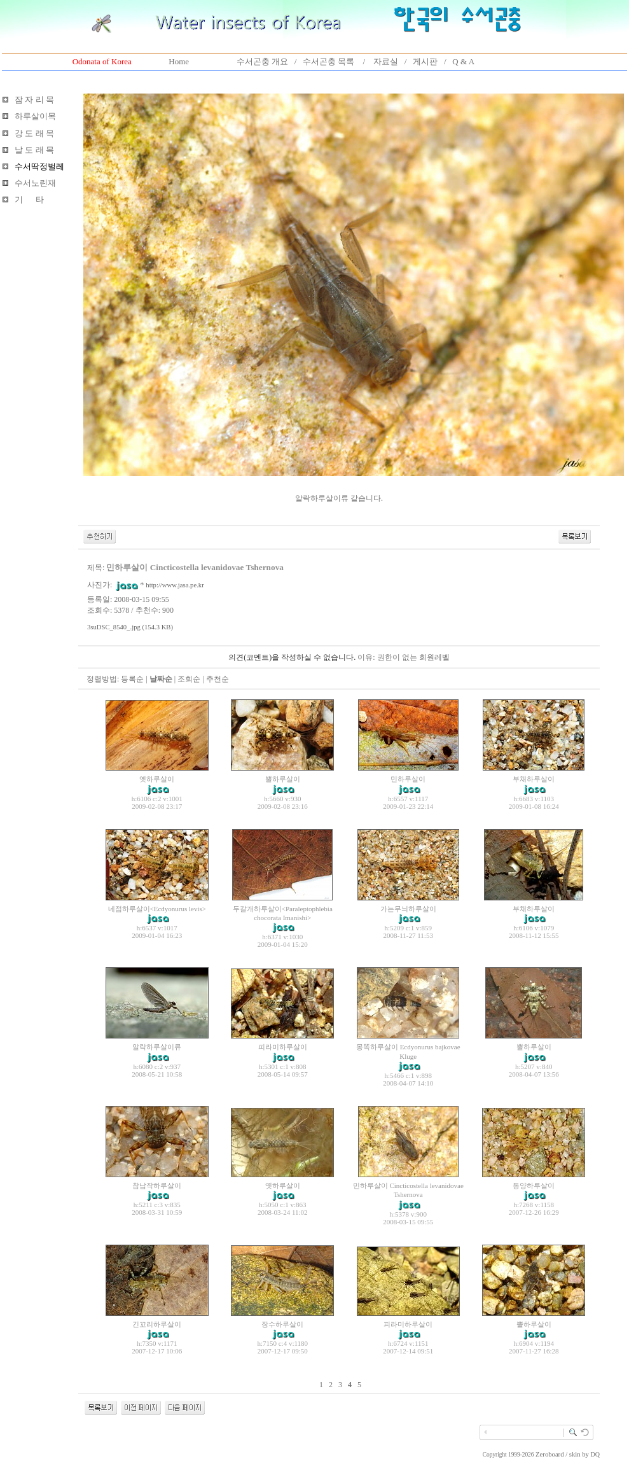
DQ (595, 1454)
